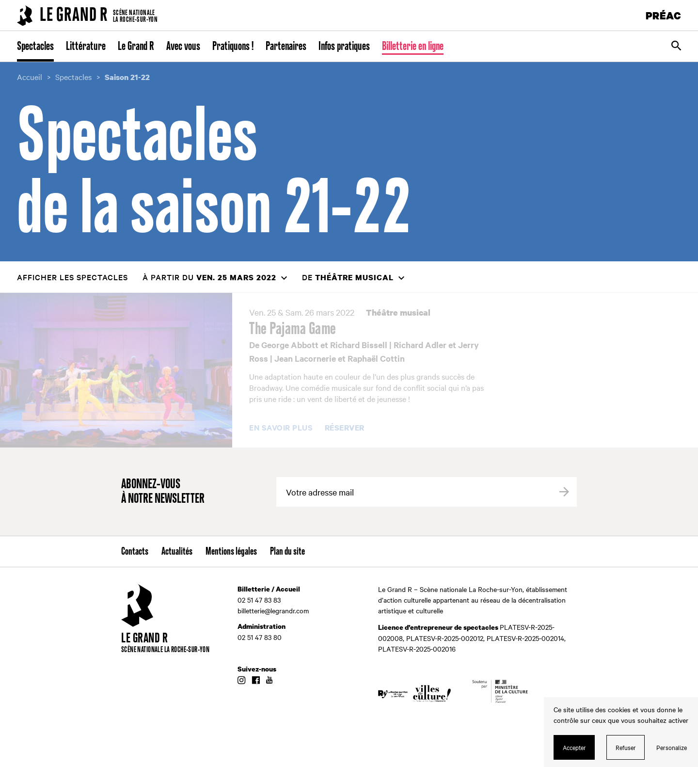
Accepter (574, 747)
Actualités (176, 552)
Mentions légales (231, 552)
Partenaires (286, 46)
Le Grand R (136, 46)
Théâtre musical (398, 312)
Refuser (626, 747)
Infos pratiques (344, 46)
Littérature (86, 46)
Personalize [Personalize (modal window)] (671, 747)
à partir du (209, 277)
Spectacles (35, 46)
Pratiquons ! (233, 46)
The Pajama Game (292, 329)
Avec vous (183, 46)
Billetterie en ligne (413, 46)
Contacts (134, 552)
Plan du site (287, 552)
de (348, 277)
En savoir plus (281, 427)
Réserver (345, 428)
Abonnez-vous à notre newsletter (163, 492)
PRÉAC (664, 15)
